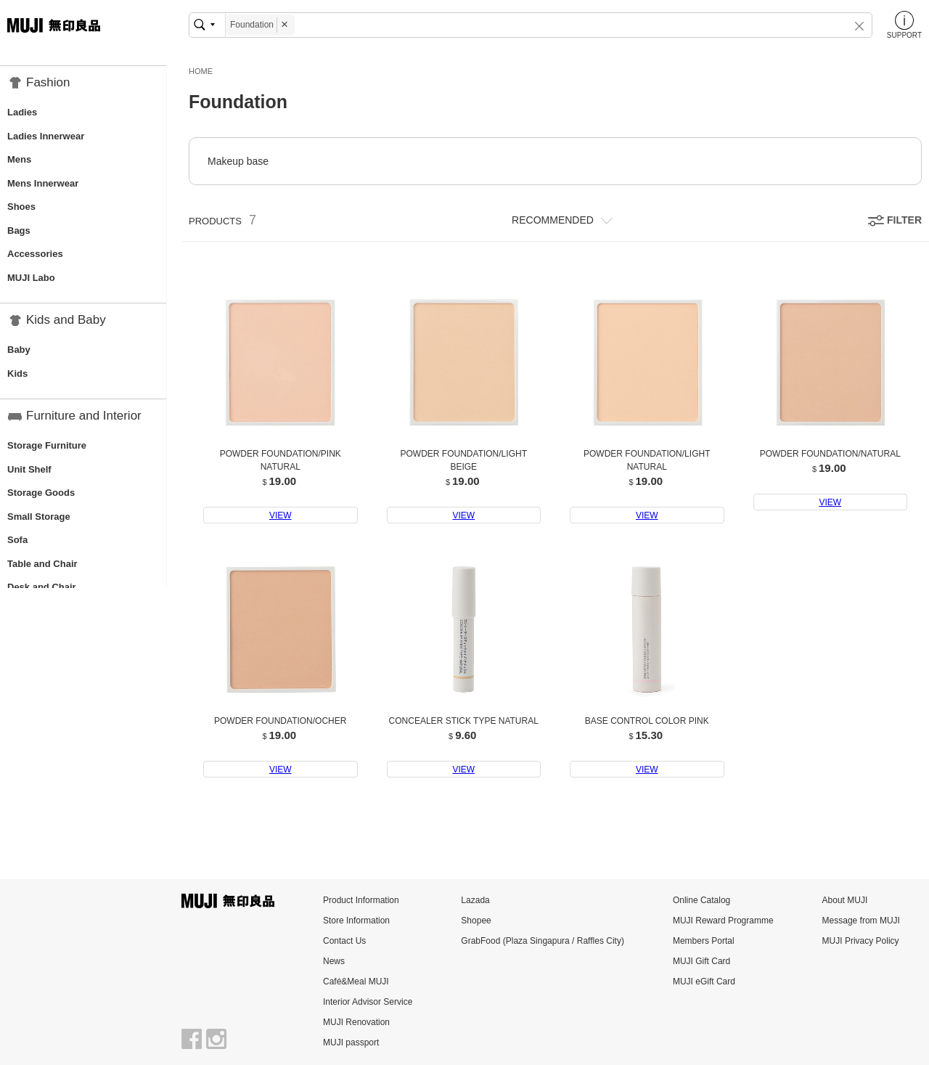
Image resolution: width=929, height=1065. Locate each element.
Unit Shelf (29, 469)
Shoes (21, 206)
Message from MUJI (861, 920)
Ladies (22, 112)
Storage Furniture (46, 445)
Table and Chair (42, 563)
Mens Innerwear (42, 183)
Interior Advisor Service (367, 1002)
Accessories (35, 253)
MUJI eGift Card (704, 981)
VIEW (280, 515)
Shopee (476, 920)
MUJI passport (351, 1042)
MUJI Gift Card (701, 961)
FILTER (904, 220)
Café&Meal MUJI (356, 981)
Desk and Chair (41, 587)
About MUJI (845, 900)
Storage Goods (41, 492)
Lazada (475, 900)
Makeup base (238, 161)
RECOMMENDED (553, 220)
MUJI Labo (31, 277)
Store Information (356, 920)
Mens (19, 159)
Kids (17, 373)
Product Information (361, 900)
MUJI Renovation (356, 1022)
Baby (18, 349)
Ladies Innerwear (45, 136)
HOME (201, 71)
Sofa (17, 539)
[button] (850, 25)
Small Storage (38, 516)
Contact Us (344, 941)
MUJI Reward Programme (723, 920)
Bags (18, 230)
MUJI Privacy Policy (860, 941)
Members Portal (703, 941)
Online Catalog (701, 900)
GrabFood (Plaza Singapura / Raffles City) (542, 941)
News (334, 961)
